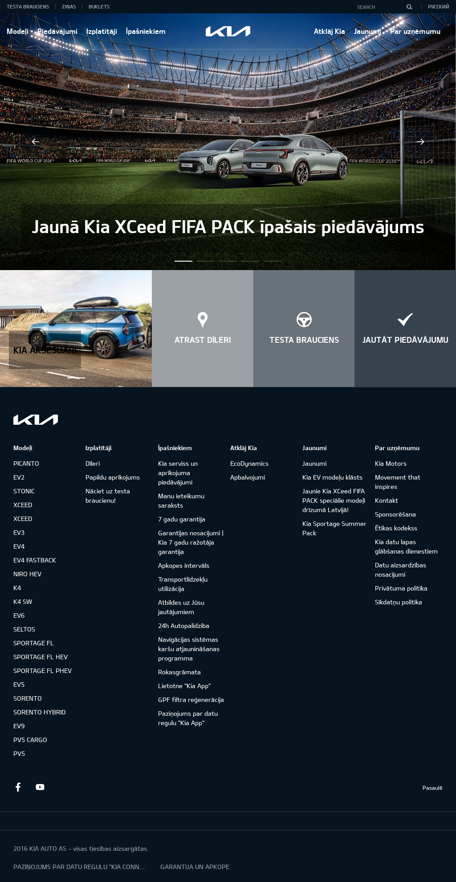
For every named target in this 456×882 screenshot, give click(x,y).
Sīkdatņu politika (398, 602)
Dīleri (93, 463)
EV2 (18, 477)
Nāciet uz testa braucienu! (108, 495)
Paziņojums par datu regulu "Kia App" (188, 718)
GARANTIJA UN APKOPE (194, 866)
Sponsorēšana (395, 514)
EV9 (18, 726)
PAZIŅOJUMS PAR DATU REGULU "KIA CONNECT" (80, 866)
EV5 (18, 684)
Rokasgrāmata (179, 672)
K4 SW (22, 601)
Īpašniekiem (146, 31)
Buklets (99, 6)
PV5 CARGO (30, 739)
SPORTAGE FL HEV (40, 656)
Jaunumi (367, 31)
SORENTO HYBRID (39, 712)
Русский (438, 6)
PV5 (19, 753)
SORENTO (27, 698)
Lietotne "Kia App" (184, 685)
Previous (35, 142)
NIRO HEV (27, 574)
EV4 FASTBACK (34, 560)
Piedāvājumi (57, 31)
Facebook (17, 787)
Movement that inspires (397, 481)
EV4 (18, 546)
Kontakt (386, 500)
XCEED (22, 505)
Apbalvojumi (247, 477)
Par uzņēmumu (415, 31)
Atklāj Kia (329, 31)
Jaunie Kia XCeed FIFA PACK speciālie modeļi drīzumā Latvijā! (333, 500)
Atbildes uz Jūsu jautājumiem (181, 607)
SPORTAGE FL (33, 643)
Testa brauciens (28, 6)
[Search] (409, 7)
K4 (17, 587)
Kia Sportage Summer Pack (334, 528)
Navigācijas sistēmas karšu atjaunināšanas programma (189, 649)
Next (420, 142)
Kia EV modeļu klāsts (332, 477)
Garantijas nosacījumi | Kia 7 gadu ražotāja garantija (191, 542)
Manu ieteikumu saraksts (181, 500)
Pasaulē (433, 787)
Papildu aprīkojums (113, 477)
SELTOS (24, 629)
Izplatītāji (101, 31)
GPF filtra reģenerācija (191, 699)
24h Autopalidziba (183, 625)
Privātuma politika (401, 588)
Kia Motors (391, 463)
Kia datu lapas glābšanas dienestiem (406, 546)
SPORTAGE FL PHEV (42, 670)
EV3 (18, 532)
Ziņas (69, 6)
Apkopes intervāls (183, 565)
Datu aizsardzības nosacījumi (400, 569)
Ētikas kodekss (396, 528)
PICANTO (26, 463)
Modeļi (17, 31)
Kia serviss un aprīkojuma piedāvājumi (178, 472)
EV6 (18, 615)
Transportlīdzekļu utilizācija (183, 583)
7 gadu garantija (181, 519)
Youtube (40, 787)
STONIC (24, 491)
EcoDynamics (249, 463)
